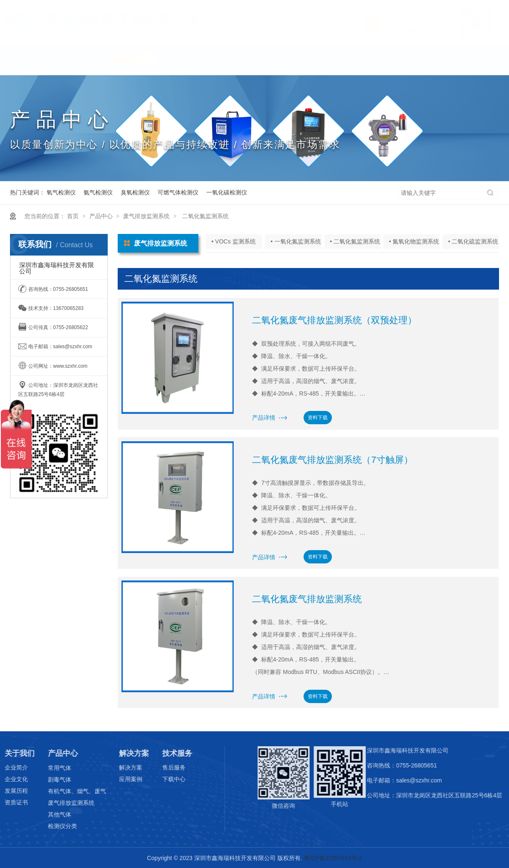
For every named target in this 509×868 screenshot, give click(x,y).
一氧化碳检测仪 (226, 192)
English (382, 61)
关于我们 (84, 61)
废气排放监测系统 (146, 216)
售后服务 (162, 767)
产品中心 (133, 61)
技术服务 (282, 61)
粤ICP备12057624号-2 (333, 858)
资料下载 (318, 417)
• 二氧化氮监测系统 (355, 241)
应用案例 (119, 779)
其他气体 (47, 814)
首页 (34, 61)
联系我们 (332, 61)
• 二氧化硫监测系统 (473, 241)
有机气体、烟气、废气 (65, 791)
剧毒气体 (47, 779)
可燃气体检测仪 (178, 192)
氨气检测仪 (98, 192)
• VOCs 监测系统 (234, 241)
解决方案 (233, 61)
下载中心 (162, 779)
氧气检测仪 (61, 192)
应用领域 (183, 61)
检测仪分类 (50, 826)
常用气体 (47, 768)
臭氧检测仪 (135, 192)
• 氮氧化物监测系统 (414, 241)
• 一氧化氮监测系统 (296, 241)
